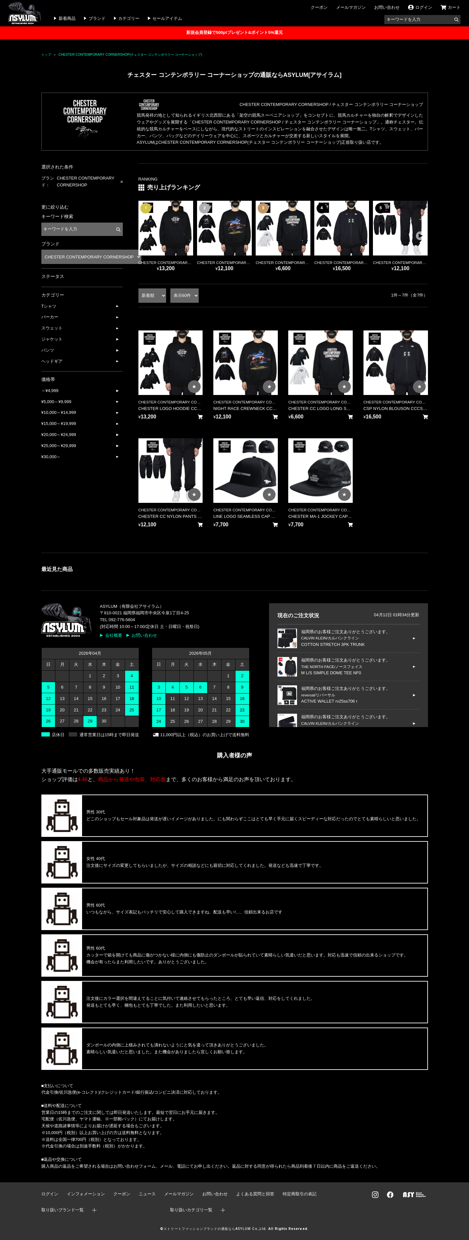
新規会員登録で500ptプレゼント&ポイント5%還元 (234, 32)
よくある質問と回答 (255, 1193)
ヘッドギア (52, 361)
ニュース (147, 1193)
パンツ (47, 350)
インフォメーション (86, 1193)
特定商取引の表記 (300, 1193)
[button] (420, 236)
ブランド (97, 18)
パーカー (49, 316)
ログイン (49, 1193)
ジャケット (52, 339)
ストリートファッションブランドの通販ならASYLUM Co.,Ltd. (215, 1228)
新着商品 (67, 18)
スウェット (52, 328)
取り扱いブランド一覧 (62, 1209)
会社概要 (113, 635)
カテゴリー (128, 18)
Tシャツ (49, 306)
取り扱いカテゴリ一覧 (191, 1209)
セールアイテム (167, 18)
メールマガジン (351, 7)
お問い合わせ (387, 7)
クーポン (319, 7)
